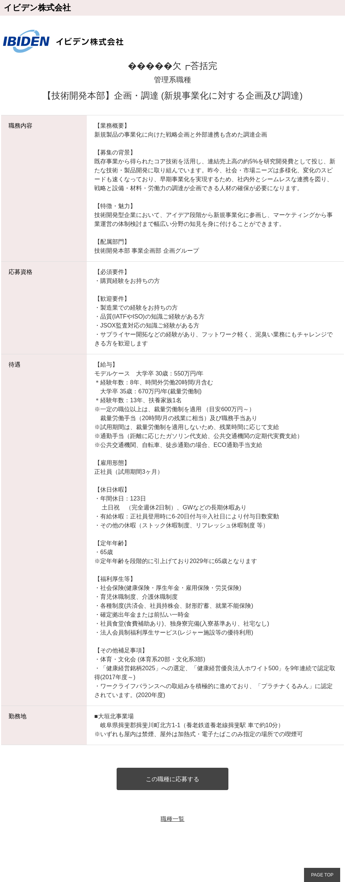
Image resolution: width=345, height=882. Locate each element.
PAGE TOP (322, 875)
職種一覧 (172, 819)
